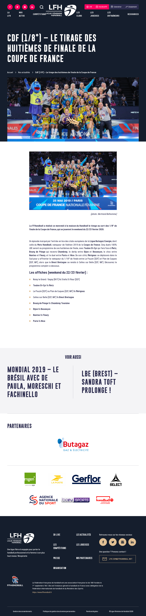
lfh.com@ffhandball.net (117, 559)
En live (56, 534)
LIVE (89, 7)
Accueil (10, 72)
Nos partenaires (84, 558)
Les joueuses (94, 14)
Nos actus (22, 14)
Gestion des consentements (22, 611)
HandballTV (101, 7)
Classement (131, 7)
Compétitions (39, 14)
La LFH (9, 14)
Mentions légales (92, 611)
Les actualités (83, 534)
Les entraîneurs (113, 14)
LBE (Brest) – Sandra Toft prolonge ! (100, 382)
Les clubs (79, 14)
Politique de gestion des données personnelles (59, 611)
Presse (56, 558)
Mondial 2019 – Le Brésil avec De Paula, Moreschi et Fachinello (34, 382)
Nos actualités (24, 72)
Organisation (59, 568)
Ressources (133, 14)
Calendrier (116, 7)
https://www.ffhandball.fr (42, 592)
